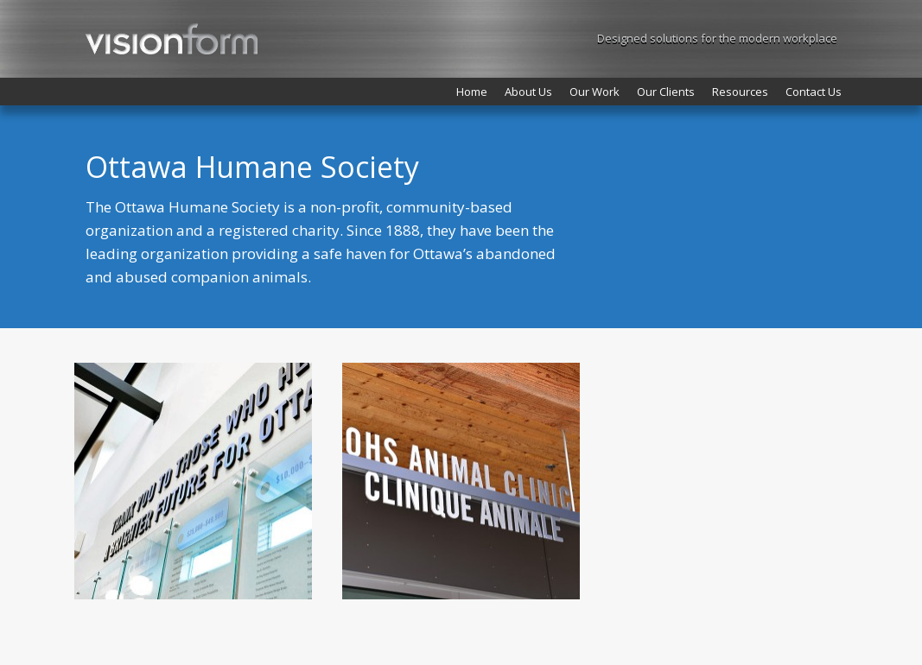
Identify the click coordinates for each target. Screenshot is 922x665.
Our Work (594, 91)
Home (471, 91)
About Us (528, 91)
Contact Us (813, 91)
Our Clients (666, 91)
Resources (740, 91)
